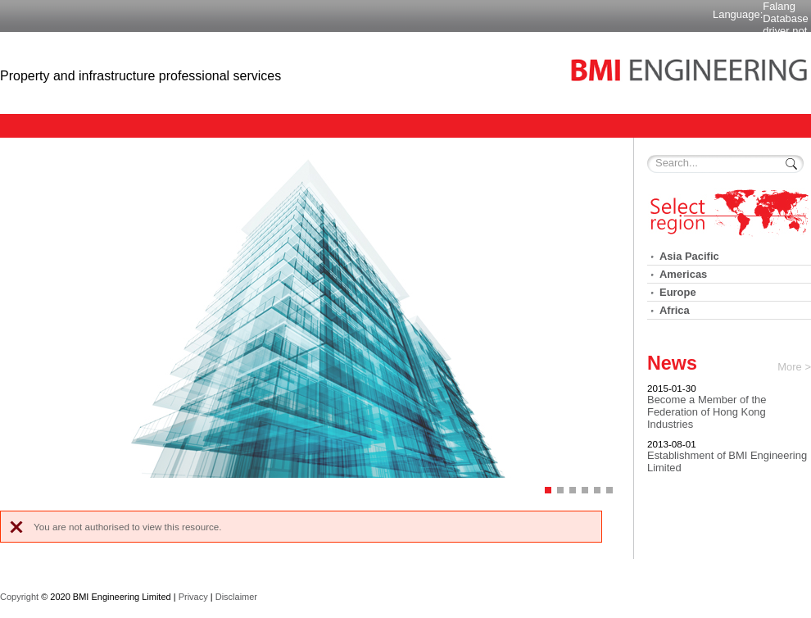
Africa (674, 310)
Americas (683, 274)
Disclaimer (236, 597)
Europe (677, 292)
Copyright (19, 597)
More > (794, 367)
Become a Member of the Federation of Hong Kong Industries (706, 411)
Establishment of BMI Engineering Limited (727, 461)
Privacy (193, 597)
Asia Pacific (689, 256)
